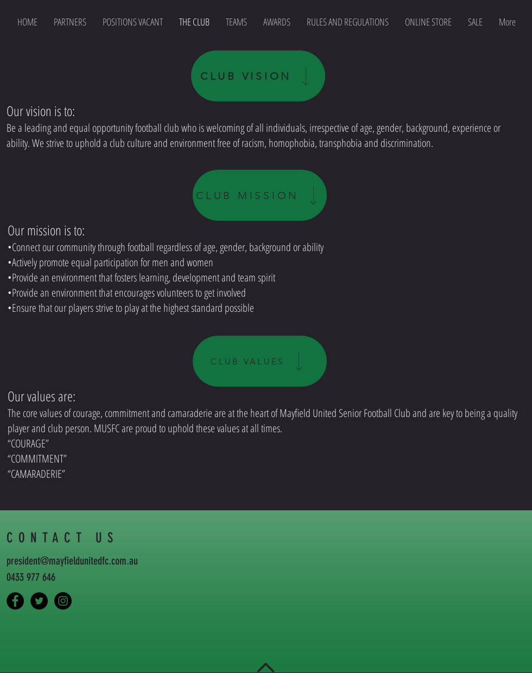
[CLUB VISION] (258, 75)
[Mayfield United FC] (39, 601)
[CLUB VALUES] (260, 361)
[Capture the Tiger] (15, 601)
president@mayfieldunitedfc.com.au (72, 560)
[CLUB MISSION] (260, 195)
